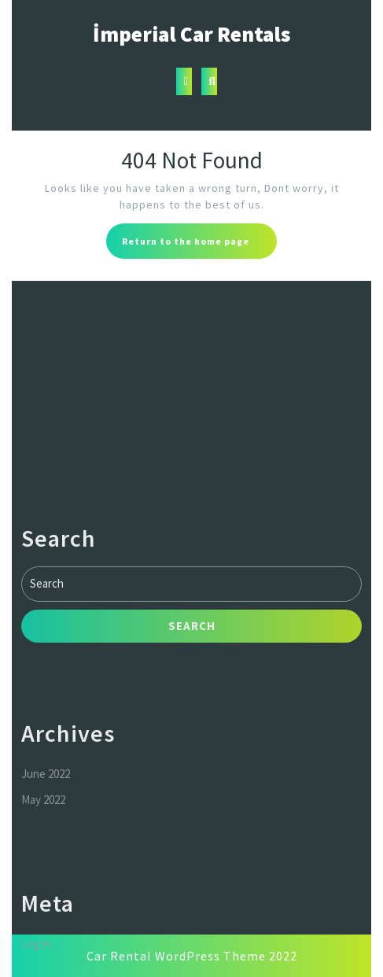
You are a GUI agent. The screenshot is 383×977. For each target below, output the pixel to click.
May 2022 (43, 885)
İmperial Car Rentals (191, 33)
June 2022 (45, 859)
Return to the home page (199, 245)
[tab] (184, 81)
